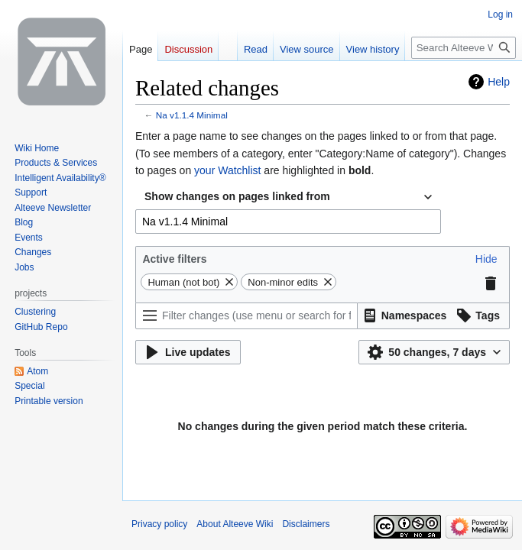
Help (499, 82)
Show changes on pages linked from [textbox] (237, 196)
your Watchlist (227, 170)
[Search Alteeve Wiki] (463, 48)
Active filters (174, 259)
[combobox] (288, 197)
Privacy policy (159, 524)
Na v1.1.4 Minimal (192, 115)
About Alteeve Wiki (234, 524)
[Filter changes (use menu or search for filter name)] (246, 315)
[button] (486, 259)
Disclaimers (305, 524)
